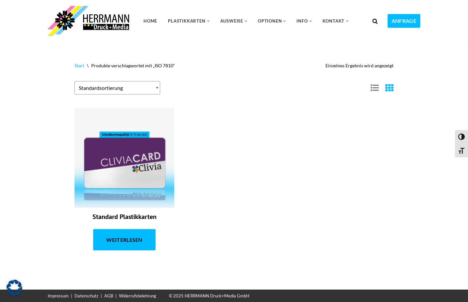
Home (150, 21)
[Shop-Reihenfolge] (117, 88)
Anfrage (404, 21)
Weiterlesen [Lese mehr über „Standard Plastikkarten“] (124, 240)
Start (79, 65)
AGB (108, 295)
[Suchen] (375, 21)
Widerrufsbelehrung (137, 295)
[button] (208, 21)
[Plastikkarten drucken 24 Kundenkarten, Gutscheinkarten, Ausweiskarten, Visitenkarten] (90, 21)
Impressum (58, 295)
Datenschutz (86, 295)
